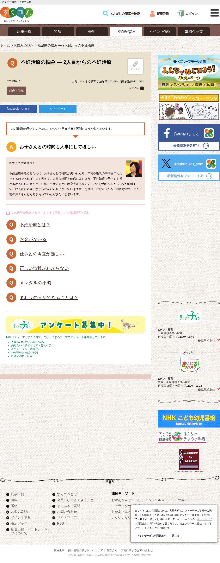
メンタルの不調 (35, 282)
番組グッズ (19, 523)
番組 (14, 506)
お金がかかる (33, 239)
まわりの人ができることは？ (49, 297)
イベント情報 (21, 517)
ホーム (5, 45)
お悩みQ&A (22, 45)
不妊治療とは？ (35, 224)
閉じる (175, 535)
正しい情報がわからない (44, 268)
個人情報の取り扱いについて (85, 550)
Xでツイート (58, 108)
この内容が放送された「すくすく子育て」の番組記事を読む (50, 212)
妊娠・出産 (16, 90)
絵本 (181, 500)
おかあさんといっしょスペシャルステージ (142, 500)
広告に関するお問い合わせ (137, 550)
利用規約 (59, 550)
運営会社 (111, 550)
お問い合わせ (67, 511)
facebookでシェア (18, 108)
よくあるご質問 (68, 506)
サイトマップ (67, 517)
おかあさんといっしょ (128, 511)
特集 (14, 500)
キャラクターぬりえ (126, 505)
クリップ (135, 65)
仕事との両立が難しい (42, 253)
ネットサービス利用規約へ (151, 535)
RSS (60, 523)
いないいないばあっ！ (128, 517)
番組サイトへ (206, 340)
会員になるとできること (75, 500)
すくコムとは (67, 494)
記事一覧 (17, 494)
